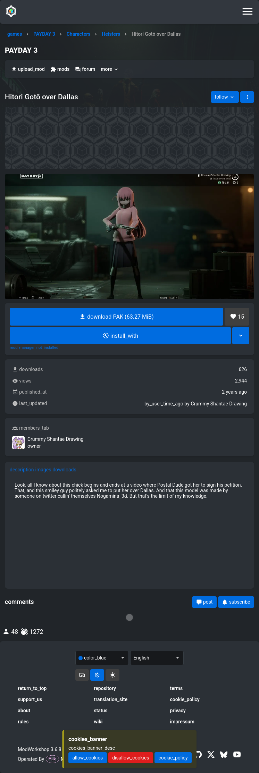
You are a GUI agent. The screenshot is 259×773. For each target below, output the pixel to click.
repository (105, 688)
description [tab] (22, 469)
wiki (98, 721)
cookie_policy (185, 699)
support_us (30, 699)
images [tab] (43, 469)
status (100, 710)
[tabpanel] (129, 490)
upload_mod (28, 69)
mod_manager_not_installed (34, 348)
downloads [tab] (64, 469)
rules (23, 721)
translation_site (110, 699)
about (24, 710)
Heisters (111, 34)
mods (59, 69)
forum (85, 69)
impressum (182, 721)
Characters (79, 34)
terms (176, 688)
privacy (178, 710)
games (14, 34)
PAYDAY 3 (44, 34)
